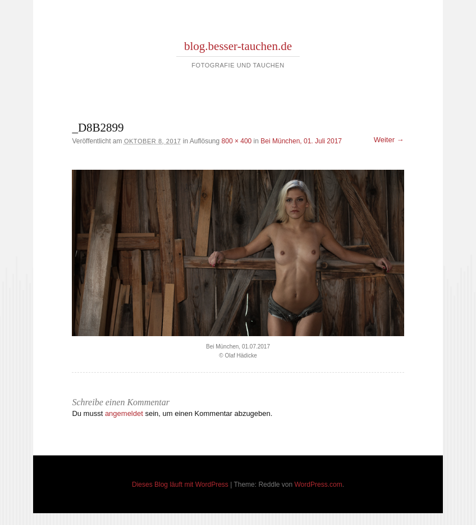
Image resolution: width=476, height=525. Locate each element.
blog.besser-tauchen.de (238, 46)
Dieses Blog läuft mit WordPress (180, 484)
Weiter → (389, 139)
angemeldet (124, 413)
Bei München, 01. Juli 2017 (301, 141)
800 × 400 (237, 141)
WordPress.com (318, 484)
